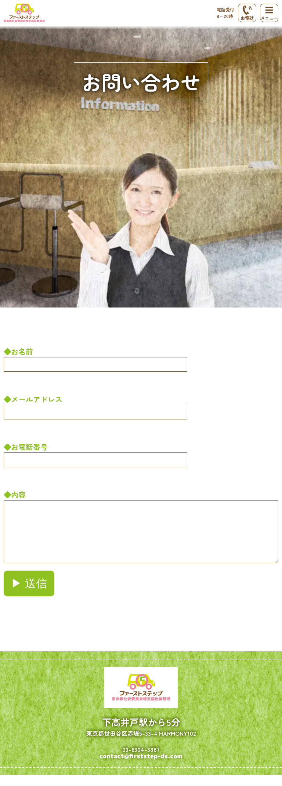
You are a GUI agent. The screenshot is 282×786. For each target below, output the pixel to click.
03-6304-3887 (141, 760)
